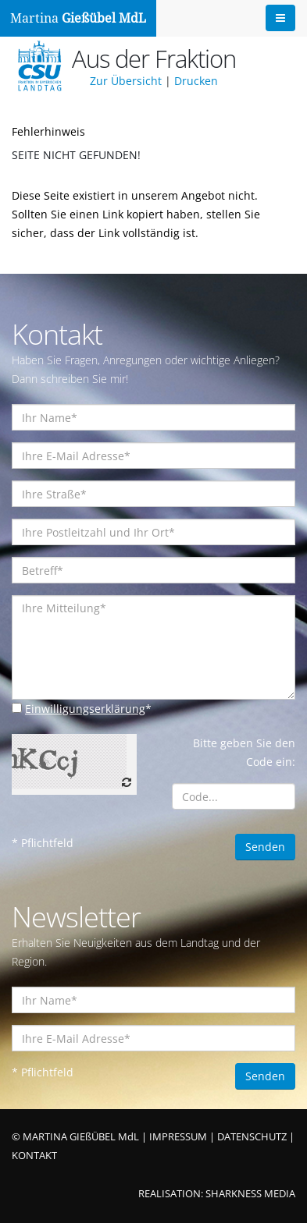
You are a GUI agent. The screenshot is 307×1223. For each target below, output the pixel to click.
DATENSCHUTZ (252, 1136)
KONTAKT (34, 1155)
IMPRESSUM (178, 1136)
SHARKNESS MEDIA (250, 1193)
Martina (78, 18)
